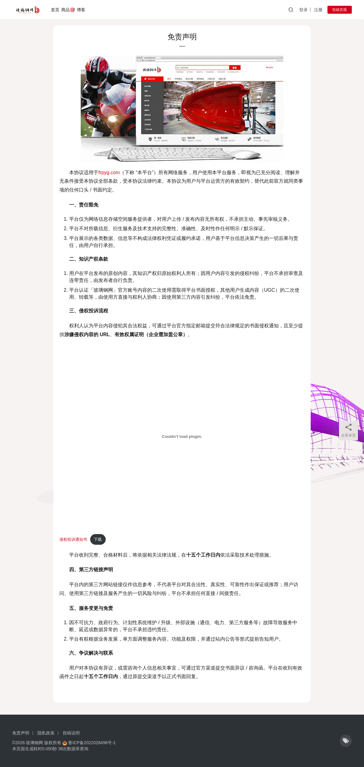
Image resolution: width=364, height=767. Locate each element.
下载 (98, 539)
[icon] (346, 741)
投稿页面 (339, 10)
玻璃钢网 (34, 742)
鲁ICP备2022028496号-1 (92, 742)
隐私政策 (46, 732)
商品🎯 (68, 9)
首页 (55, 9)
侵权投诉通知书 (73, 539)
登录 (303, 9)
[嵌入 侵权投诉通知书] (182, 436)
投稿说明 (71, 732)
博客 (81, 9)
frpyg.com (109, 172)
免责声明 (20, 732)
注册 (318, 9)
